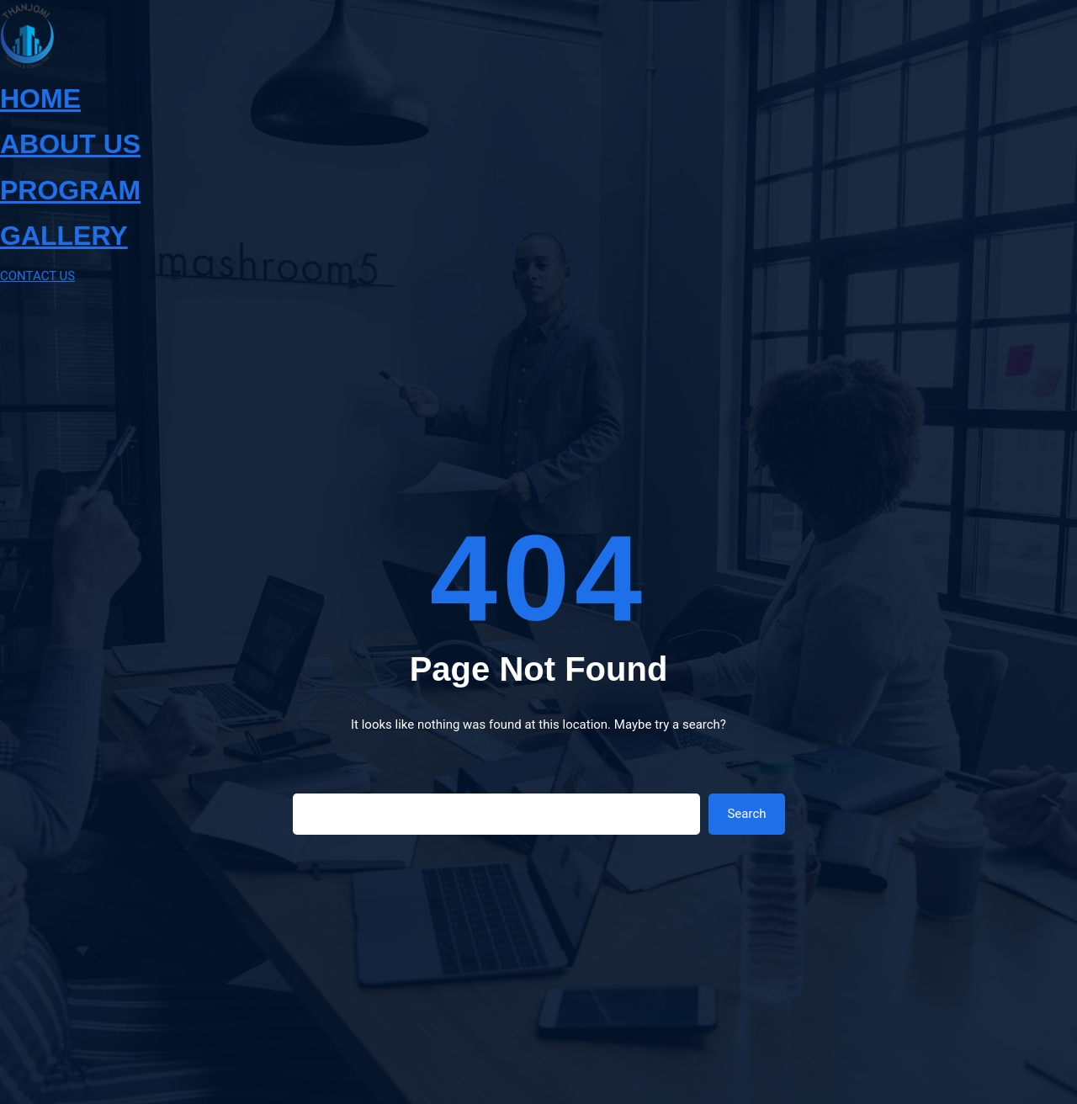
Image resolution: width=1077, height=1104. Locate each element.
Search (746, 813)
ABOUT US (70, 144)
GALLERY (64, 235)
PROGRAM (70, 190)
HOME (40, 98)
